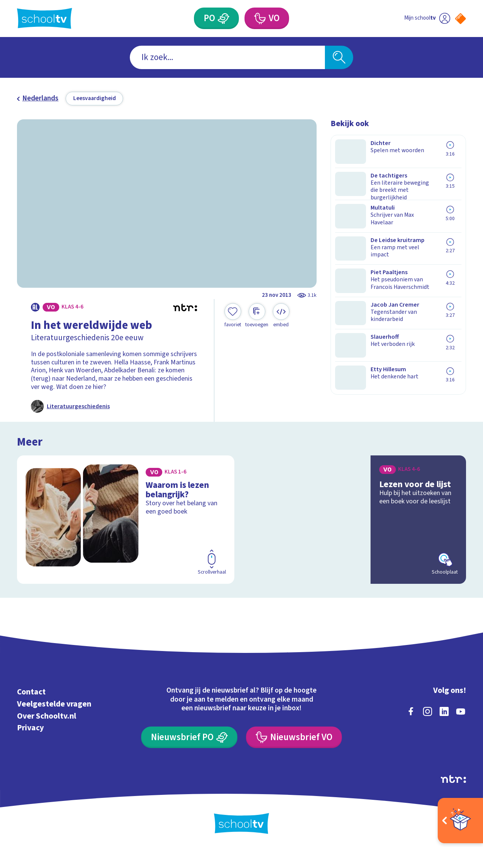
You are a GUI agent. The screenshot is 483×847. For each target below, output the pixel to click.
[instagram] (427, 710)
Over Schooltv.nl (46, 715)
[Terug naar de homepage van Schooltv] (44, 18)
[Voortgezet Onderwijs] (259, 18)
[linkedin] (444, 710)
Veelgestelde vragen (54, 703)
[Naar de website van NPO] (460, 19)
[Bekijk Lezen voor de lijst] (357, 518)
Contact (31, 691)
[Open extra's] (460, 820)
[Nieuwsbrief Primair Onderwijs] (189, 736)
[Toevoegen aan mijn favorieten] (233, 315)
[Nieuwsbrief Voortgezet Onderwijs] (294, 736)
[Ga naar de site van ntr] (453, 778)
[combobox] (227, 57)
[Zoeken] (339, 57)
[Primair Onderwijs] (224, 18)
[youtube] (460, 710)
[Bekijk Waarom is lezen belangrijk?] (126, 518)
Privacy (30, 727)
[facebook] (411, 710)
